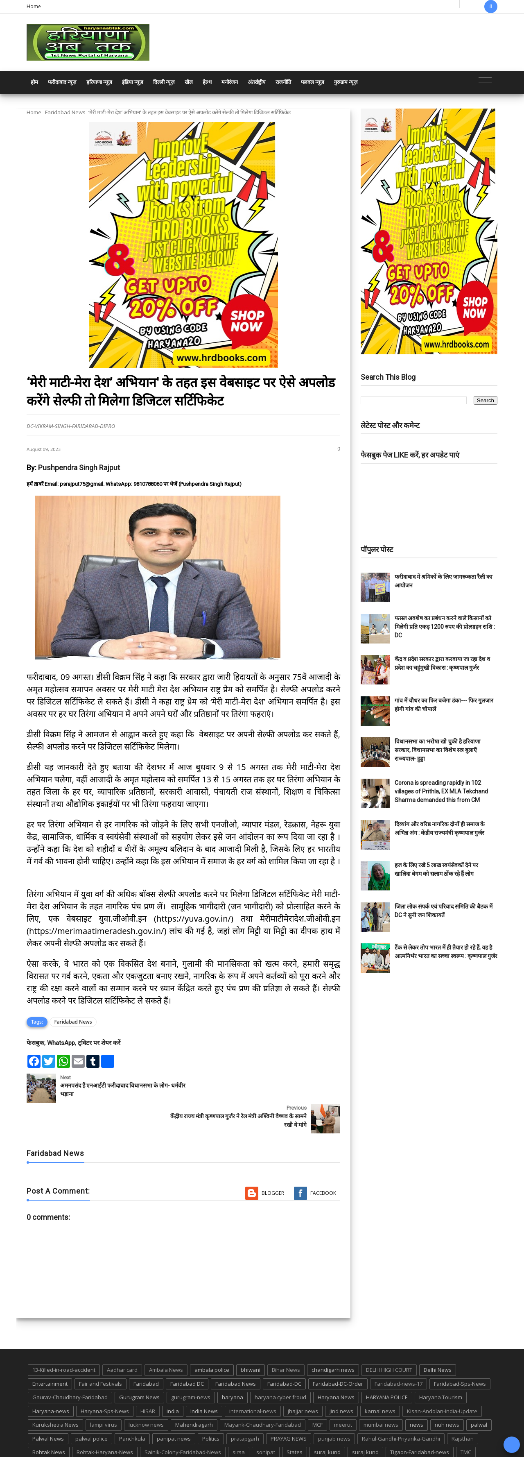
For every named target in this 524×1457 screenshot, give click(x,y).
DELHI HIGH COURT (389, 1339)
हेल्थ (207, 82)
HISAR (147, 1380)
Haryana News (336, 1367)
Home (34, 6)
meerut (343, 1394)
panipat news (174, 1408)
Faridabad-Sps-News (460, 1353)
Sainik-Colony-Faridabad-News (183, 1421)
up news (43, 1435)
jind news (341, 1380)
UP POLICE (77, 1435)
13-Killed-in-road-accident (63, 1339)
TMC (466, 1421)
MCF (317, 1394)
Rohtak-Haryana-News (105, 1421)
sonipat (265, 1421)
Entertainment (50, 1353)
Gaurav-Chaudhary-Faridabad (70, 1367)
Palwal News (48, 1408)
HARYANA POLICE (387, 1367)
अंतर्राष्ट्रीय (257, 82)
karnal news (380, 1380)
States (295, 1421)
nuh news (447, 1394)
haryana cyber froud (280, 1367)
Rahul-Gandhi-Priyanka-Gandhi (401, 1408)
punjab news (334, 1408)
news (416, 1394)
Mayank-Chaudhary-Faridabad (262, 1394)
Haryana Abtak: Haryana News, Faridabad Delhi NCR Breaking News (105, 1449)
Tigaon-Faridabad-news (419, 1421)
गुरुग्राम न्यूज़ (346, 82)
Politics (210, 1408)
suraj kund (327, 1421)
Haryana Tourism (440, 1367)
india (173, 1380)
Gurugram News (139, 1367)
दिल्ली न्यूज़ (164, 82)
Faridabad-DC (284, 1353)
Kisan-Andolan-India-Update (442, 1380)
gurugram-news (190, 1367)
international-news (252, 1380)
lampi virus (103, 1394)
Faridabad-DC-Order (338, 1353)
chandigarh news (333, 1339)
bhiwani (250, 1339)
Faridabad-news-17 (398, 1353)
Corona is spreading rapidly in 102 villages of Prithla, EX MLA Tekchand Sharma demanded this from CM (441, 791)
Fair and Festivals (100, 1353)
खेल (189, 82)
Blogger (273, 1162)
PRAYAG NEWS (289, 1408)
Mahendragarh (194, 1394)
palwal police (91, 1408)
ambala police (211, 1339)
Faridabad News (65, 112)
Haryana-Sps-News (105, 1380)
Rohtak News (48, 1421)
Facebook (323, 1162)
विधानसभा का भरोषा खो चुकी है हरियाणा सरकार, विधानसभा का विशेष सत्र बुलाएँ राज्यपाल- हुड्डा (438, 750)
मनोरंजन (229, 82)
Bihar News (286, 1339)
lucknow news (146, 1394)
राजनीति (283, 82)
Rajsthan (463, 1408)
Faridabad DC (187, 1353)
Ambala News (166, 1339)
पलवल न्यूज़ (312, 82)
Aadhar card (122, 1339)
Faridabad (146, 1353)
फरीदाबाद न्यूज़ (62, 82)
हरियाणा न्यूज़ (99, 82)
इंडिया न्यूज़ (132, 82)
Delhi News (438, 1339)
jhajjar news (303, 1380)
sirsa (239, 1421)
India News (204, 1380)
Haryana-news (50, 1380)
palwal (479, 1394)
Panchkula (132, 1408)
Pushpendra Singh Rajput (79, 467)
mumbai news (381, 1394)
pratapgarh (245, 1408)
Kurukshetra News (55, 1394)
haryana (232, 1367)
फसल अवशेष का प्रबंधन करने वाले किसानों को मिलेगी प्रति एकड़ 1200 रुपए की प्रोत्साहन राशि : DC (445, 627)
